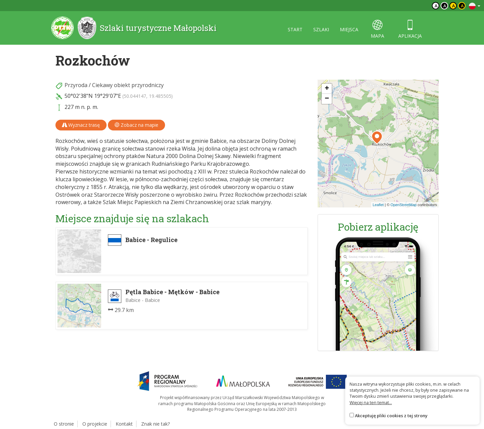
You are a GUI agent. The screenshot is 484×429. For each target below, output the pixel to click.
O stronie (64, 424)
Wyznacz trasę (81, 125)
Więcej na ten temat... (371, 402)
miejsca (349, 29)
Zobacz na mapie (136, 125)
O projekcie (94, 424)
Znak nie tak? (155, 424)
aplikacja (410, 29)
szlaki (321, 29)
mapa (377, 29)
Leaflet (378, 205)
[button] (376, 137)
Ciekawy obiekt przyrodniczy (128, 85)
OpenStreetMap (404, 205)
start (295, 29)
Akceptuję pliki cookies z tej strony (391, 416)
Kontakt (124, 424)
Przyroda (76, 85)
